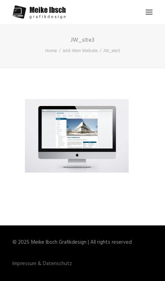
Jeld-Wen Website (80, 51)
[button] (149, 12)
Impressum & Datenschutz (42, 264)
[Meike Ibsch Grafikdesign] (41, 12)
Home (51, 51)
